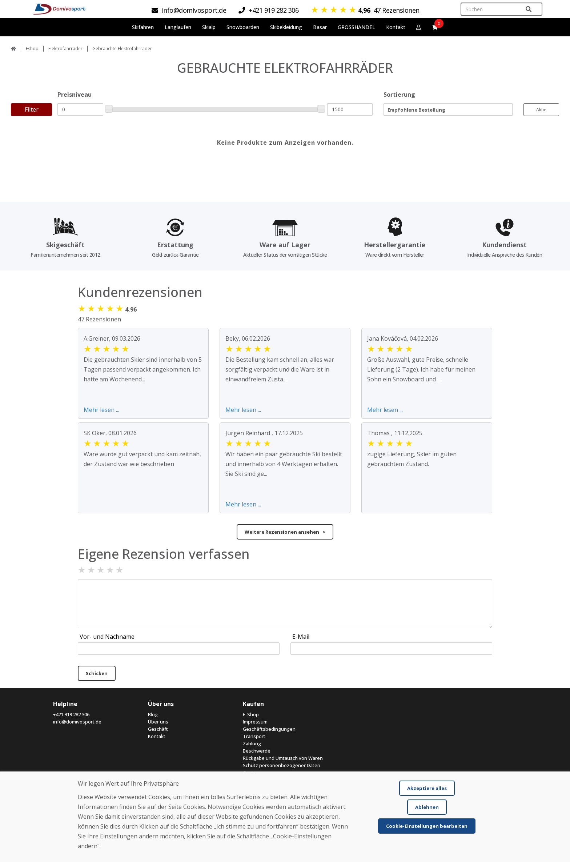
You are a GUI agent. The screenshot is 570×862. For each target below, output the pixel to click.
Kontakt (395, 27)
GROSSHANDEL (356, 27)
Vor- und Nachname (107, 637)
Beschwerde (256, 750)
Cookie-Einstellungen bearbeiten (426, 826)
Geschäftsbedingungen (269, 729)
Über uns (158, 721)
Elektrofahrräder (65, 48)
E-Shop (251, 714)
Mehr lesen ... (101, 410)
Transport (254, 736)
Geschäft (158, 729)
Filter (32, 109)
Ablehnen (427, 807)
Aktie (541, 110)
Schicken (97, 673)
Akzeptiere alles (427, 788)
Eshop (32, 48)
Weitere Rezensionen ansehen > (285, 532)
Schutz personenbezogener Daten (281, 765)
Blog (153, 714)
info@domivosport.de (77, 721)
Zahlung (252, 743)
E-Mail (300, 637)
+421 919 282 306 (71, 714)
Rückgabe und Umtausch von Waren (283, 758)
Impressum (255, 721)
